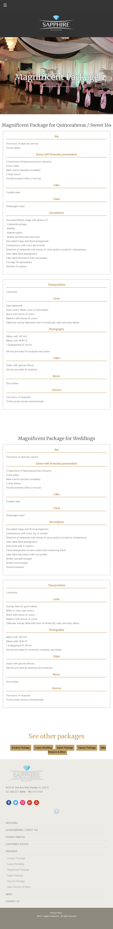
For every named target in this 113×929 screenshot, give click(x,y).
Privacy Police (56, 913)
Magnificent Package (18, 869)
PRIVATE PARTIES (15, 837)
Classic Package (87, 747)
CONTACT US (13, 901)
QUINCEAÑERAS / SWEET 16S (22, 830)
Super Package (65, 747)
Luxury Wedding (43, 747)
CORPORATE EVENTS (17, 844)
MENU (9, 894)
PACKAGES (12, 851)
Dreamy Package (21, 747)
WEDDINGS (12, 823)
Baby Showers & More (19, 887)
